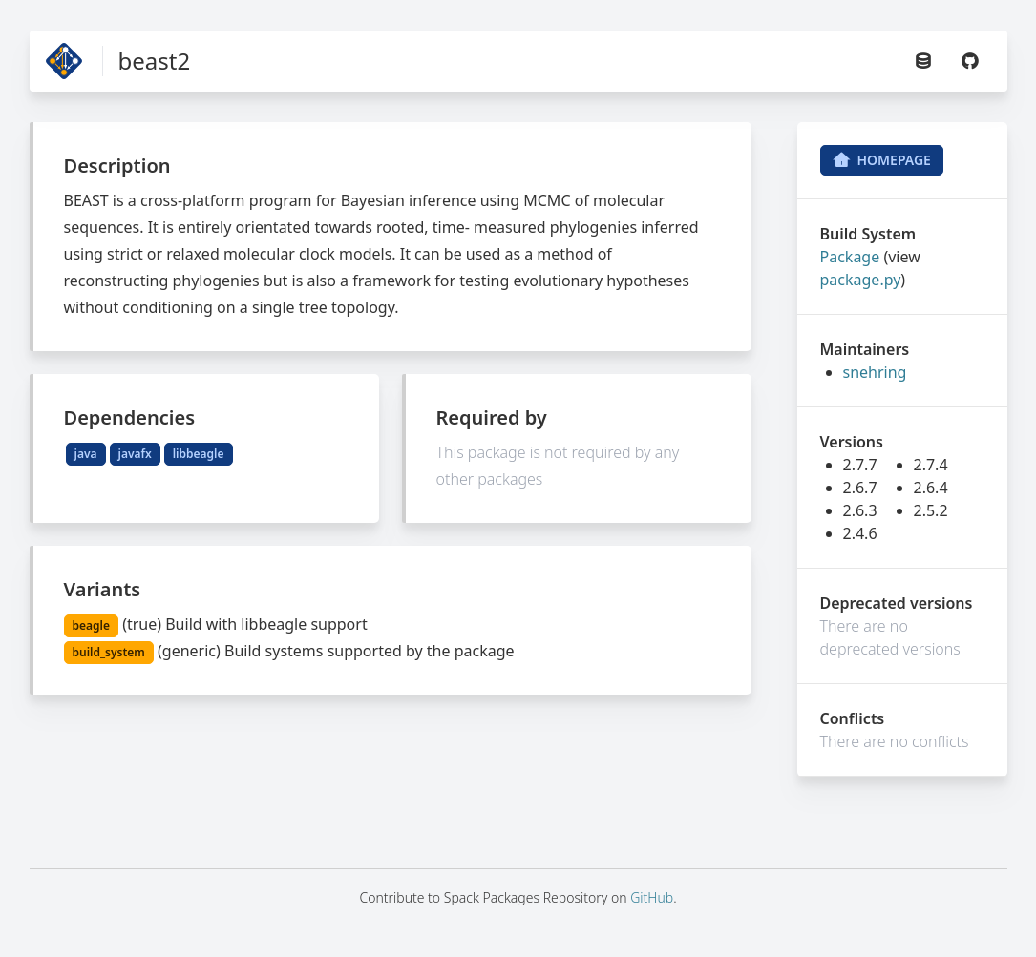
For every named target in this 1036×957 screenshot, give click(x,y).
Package (850, 256)
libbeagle (198, 454)
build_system (109, 652)
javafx (135, 454)
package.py (860, 279)
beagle (91, 625)
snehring (875, 372)
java (85, 454)
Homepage (882, 160)
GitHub (651, 897)
